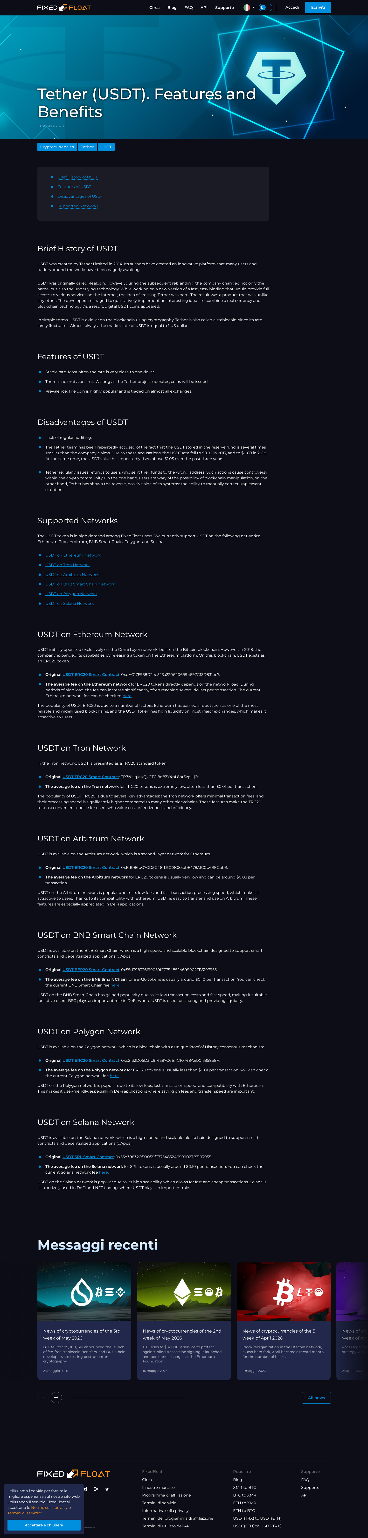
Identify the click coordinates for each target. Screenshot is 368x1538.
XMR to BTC (244, 1487)
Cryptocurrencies (57, 147)
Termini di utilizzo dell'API (166, 1526)
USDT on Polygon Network (71, 594)
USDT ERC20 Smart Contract (90, 674)
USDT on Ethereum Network (73, 555)
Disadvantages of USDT (80, 196)
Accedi (292, 7)
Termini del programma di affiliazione (177, 1518)
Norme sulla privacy (51, 1506)
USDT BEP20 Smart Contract (90, 969)
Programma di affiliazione (166, 1495)
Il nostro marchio (158, 1487)
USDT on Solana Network (69, 603)
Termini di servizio (159, 1503)
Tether (87, 147)
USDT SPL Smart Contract (88, 1157)
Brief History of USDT (78, 177)
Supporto (224, 7)
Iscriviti (318, 7)
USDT (106, 147)
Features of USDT (74, 186)
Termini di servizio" (25, 1512)
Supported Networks (78, 206)
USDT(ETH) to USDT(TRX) (257, 1526)
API (204, 7)
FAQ (188, 7)
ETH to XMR (244, 1503)
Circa (154, 7)
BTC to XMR (244, 1495)
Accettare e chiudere (46, 1524)
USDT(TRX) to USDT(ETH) (257, 1518)
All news (316, 1397)
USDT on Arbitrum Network (72, 574)
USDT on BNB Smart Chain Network (80, 584)
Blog (172, 7)
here (127, 696)
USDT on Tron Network (67, 565)
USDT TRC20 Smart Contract (90, 777)
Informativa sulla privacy (165, 1511)
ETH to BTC (244, 1511)
